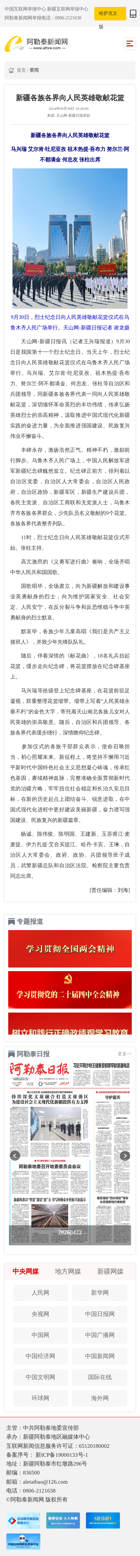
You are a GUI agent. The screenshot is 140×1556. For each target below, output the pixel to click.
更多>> (125, 1053)
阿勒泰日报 (33, 1054)
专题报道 (30, 921)
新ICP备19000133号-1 (61, 1455)
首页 (22, 70)
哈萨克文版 (108, 15)
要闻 (34, 70)
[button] (15, 1156)
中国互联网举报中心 (26, 9)
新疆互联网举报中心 (67, 9)
